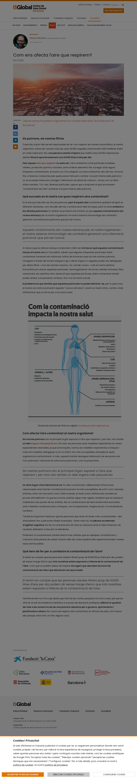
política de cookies (23, 764)
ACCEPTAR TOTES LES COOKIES (22, 774)
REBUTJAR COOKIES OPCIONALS (68, 774)
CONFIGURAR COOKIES (114, 774)
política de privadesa (56, 764)
